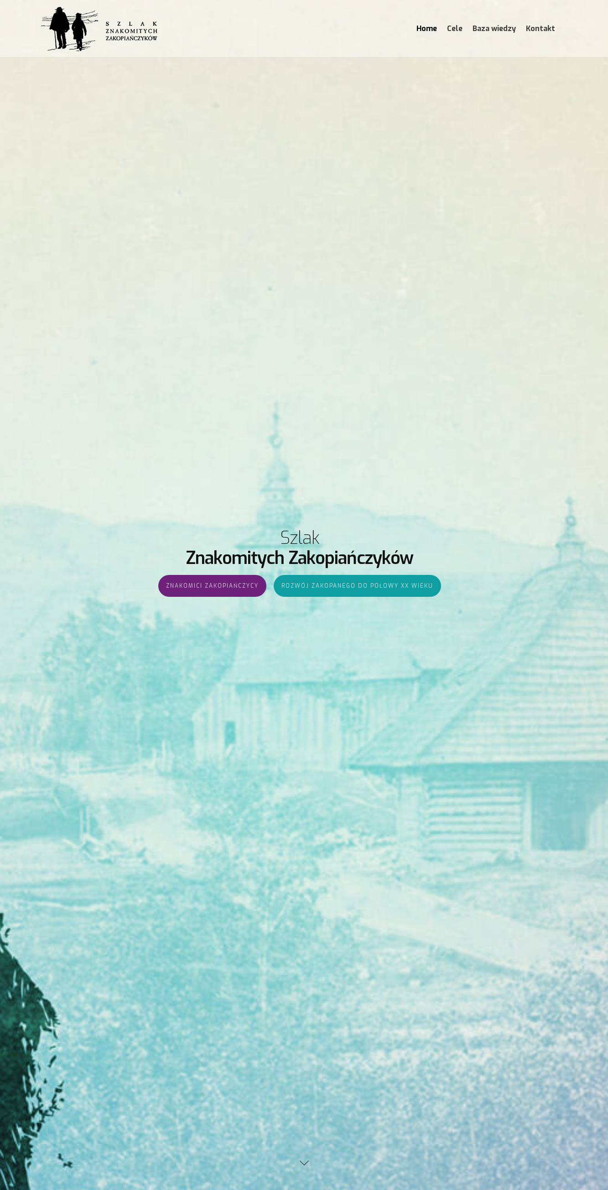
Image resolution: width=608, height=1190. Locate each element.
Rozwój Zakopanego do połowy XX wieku (357, 630)
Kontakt (540, 28)
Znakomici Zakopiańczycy (212, 630)
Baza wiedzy (494, 28)
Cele (454, 28)
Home (426, 28)
